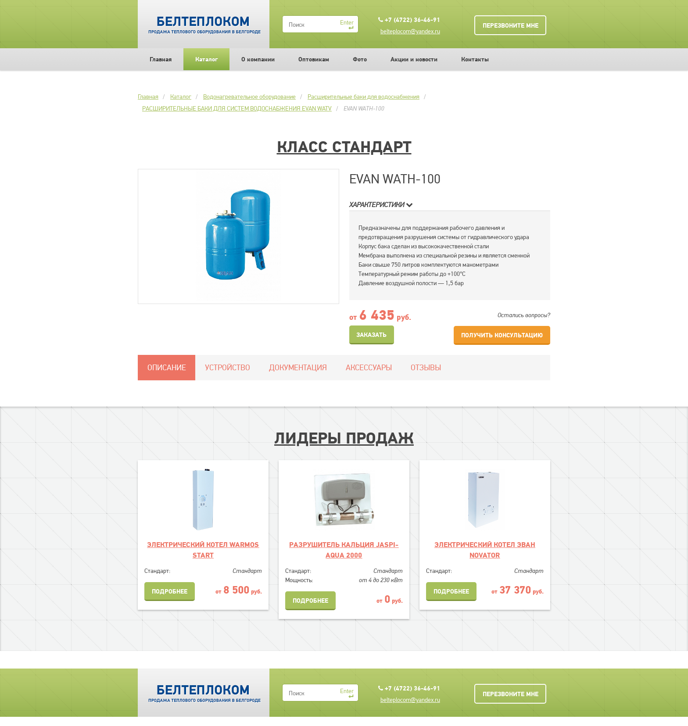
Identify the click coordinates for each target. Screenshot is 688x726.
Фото (360, 59)
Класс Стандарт (344, 146)
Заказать (371, 335)
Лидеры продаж (344, 437)
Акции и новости (414, 59)
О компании (258, 59)
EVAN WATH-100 (364, 108)
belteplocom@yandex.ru (410, 31)
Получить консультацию (502, 335)
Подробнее (169, 591)
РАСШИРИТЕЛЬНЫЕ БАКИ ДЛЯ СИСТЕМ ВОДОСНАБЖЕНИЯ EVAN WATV (237, 108)
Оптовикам (313, 59)
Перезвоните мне (510, 25)
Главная (161, 59)
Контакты (475, 59)
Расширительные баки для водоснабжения (363, 96)
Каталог (206, 59)
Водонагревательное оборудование (249, 96)
